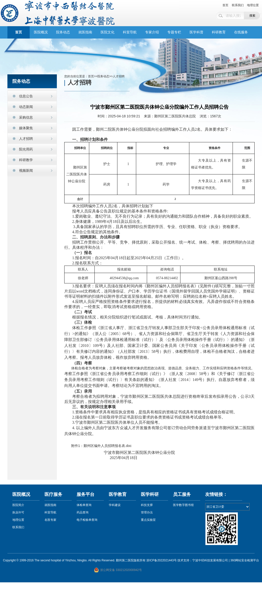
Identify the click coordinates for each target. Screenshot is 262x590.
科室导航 (130, 32)
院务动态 (63, 32)
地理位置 (253, 5)
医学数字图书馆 (183, 505)
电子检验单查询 (87, 520)
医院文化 (107, 32)
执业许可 (18, 512)
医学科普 (196, 32)
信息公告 (26, 96)
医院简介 (18, 505)
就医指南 (85, 32)
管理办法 (147, 512)
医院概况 (41, 32)
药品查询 (82, 512)
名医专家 (50, 520)
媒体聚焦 (26, 128)
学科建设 (115, 505)
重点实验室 (148, 520)
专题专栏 (174, 32)
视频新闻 (26, 170)
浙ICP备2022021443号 (161, 560)
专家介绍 (152, 32)
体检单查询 (84, 505)
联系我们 (238, 5)
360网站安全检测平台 (244, 560)
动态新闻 (26, 107)
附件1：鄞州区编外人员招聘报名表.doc (101, 446)
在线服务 (241, 32)
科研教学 (26, 160)
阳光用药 (26, 149)
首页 (225, 5)
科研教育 (219, 32)
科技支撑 (147, 505)
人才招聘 (26, 139)
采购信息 (26, 117)
